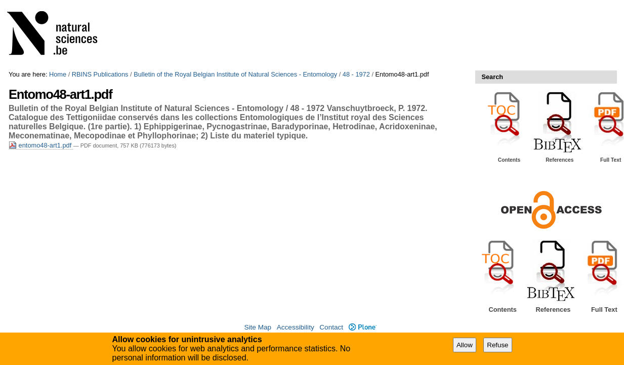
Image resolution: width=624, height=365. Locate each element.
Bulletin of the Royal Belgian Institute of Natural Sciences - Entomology (235, 74)
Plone (362, 327)
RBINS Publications (100, 74)
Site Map (257, 327)
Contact (331, 327)
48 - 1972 (356, 74)
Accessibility (295, 327)
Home (57, 74)
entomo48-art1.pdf (41, 145)
